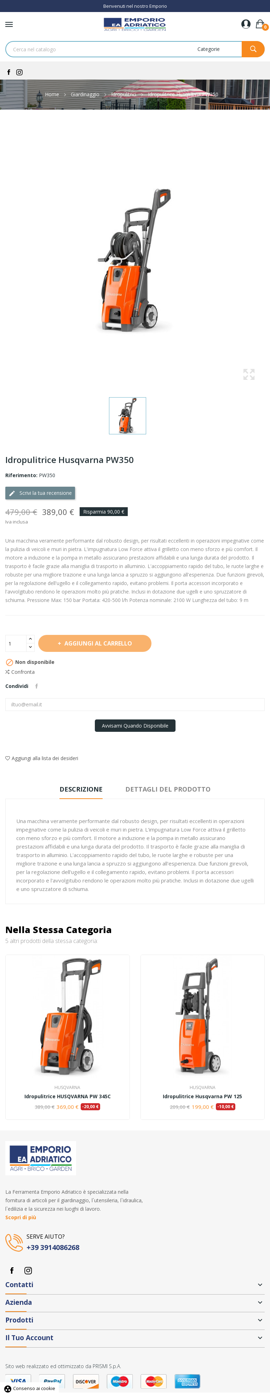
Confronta (20, 672)
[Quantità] (16, 643)
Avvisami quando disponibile (135, 725)
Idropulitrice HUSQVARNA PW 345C (67, 1096)
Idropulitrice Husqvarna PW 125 (202, 1096)
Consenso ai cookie (29, 1388)
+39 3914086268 (53, 1247)
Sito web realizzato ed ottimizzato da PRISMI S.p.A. (63, 1366)
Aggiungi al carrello (97, 643)
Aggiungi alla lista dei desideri (41, 758)
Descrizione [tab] (81, 789)
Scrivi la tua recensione (40, 493)
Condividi (36, 686)
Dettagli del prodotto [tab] (168, 789)
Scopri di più (20, 1217)
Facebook (11, 1270)
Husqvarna (67, 1088)
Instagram (28, 1270)
